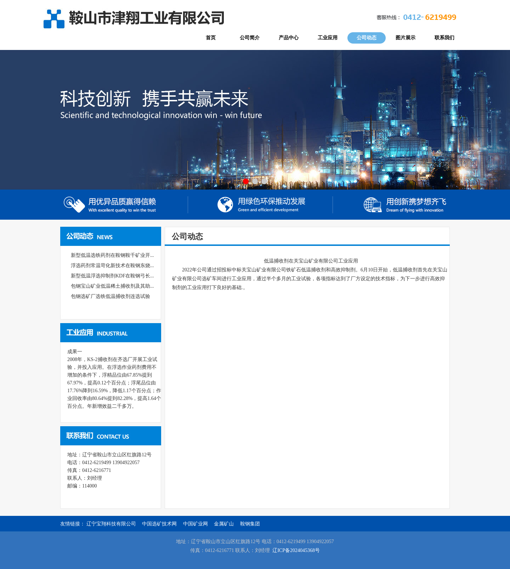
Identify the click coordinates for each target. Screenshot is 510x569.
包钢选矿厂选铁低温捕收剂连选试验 (110, 296)
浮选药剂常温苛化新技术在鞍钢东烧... (112, 265)
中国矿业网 (195, 523)
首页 (211, 37)
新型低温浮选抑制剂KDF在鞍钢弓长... (112, 275)
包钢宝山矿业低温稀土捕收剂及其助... (112, 286)
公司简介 (250, 37)
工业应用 (328, 37)
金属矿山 (224, 523)
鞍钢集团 (250, 523)
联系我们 (444, 37)
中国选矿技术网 (159, 523)
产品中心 (289, 37)
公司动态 (366, 37)
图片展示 (405, 37)
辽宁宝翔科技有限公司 (111, 523)
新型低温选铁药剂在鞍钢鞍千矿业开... (112, 255)
